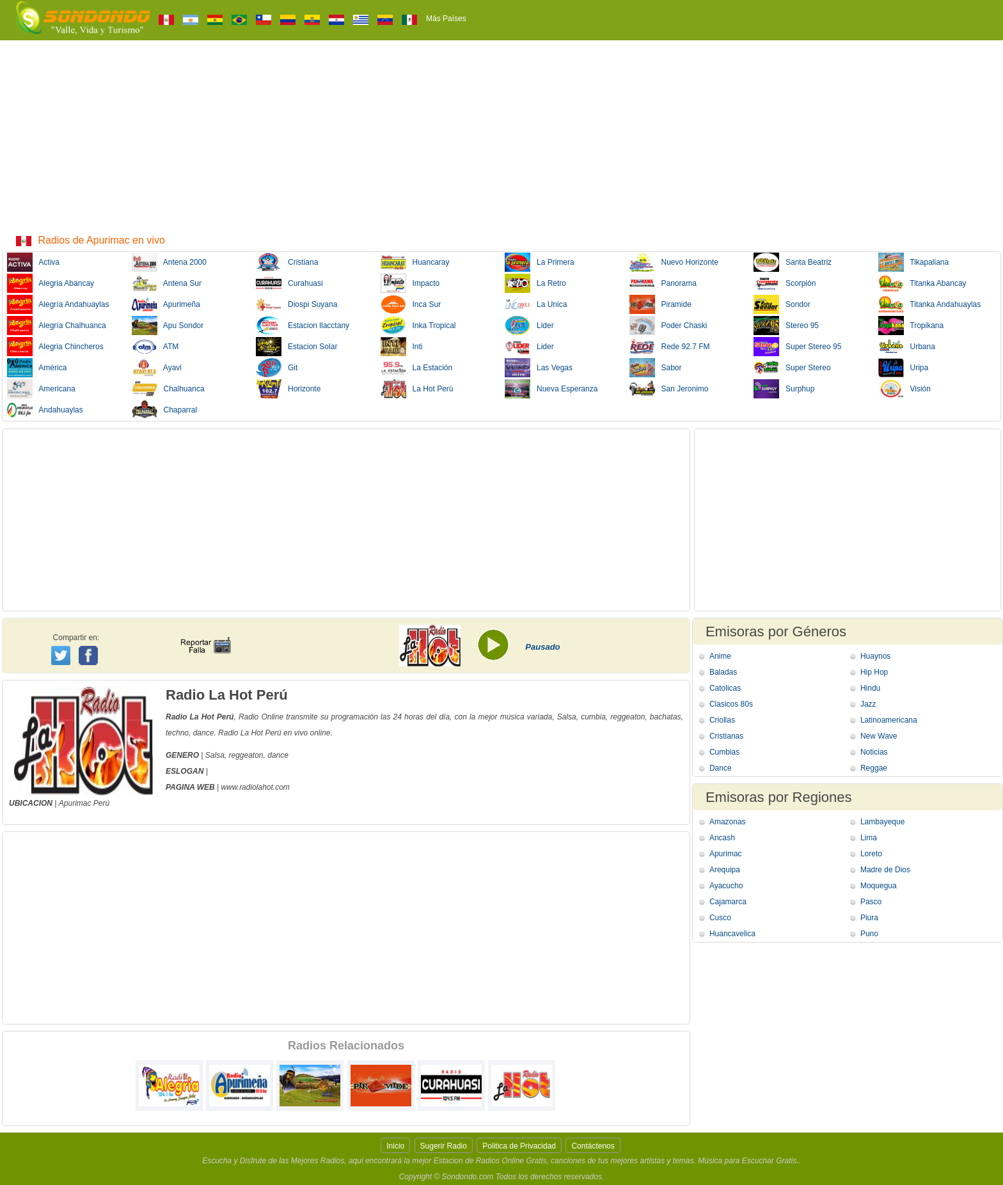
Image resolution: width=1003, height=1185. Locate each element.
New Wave (878, 736)
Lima (868, 837)
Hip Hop (874, 672)
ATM (155, 346)
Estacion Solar (296, 346)
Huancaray (415, 262)
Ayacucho (726, 885)
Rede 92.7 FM (669, 346)
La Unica (536, 304)
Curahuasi (289, 283)
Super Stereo (792, 367)
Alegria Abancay (50, 283)
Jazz (868, 704)
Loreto (871, 853)
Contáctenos (592, 1146)
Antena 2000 (169, 262)
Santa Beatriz (793, 262)
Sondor (782, 304)
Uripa (903, 367)
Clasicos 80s (731, 704)
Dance (720, 768)
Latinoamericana (888, 720)
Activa (33, 262)
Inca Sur (411, 304)
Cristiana (287, 262)
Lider (529, 325)
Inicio (395, 1146)
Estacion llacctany (302, 325)
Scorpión (785, 283)
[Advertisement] (501, 136)
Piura (869, 917)
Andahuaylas (45, 410)
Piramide (660, 304)
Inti (402, 346)
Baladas (723, 672)
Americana (41, 388)
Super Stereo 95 (797, 346)
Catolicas (725, 688)
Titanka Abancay (922, 283)
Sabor (655, 367)
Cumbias (724, 752)
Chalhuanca (168, 388)
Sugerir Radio (443, 1146)
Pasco (870, 901)
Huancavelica (732, 933)
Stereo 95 (786, 325)
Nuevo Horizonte (673, 262)
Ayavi (157, 367)
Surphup (784, 388)
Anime (720, 656)
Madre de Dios (885, 869)
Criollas (722, 720)
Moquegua (878, 885)
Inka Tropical (418, 325)
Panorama (663, 283)
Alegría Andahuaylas (58, 304)
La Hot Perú (417, 388)
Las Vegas (539, 367)
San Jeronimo (669, 388)
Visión (904, 388)
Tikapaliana (913, 262)
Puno (869, 933)
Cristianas (726, 736)
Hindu (870, 688)
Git (276, 367)
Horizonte (288, 388)
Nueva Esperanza (551, 388)
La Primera (539, 262)
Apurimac (75, 803)
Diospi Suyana (296, 304)
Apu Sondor (168, 325)
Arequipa (724, 869)
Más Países (446, 18)
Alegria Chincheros (55, 346)
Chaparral (165, 410)
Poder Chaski (668, 325)
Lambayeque (882, 821)
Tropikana (911, 325)
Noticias (874, 752)
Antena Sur (166, 283)
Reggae (873, 768)
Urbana (906, 346)
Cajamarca (727, 901)
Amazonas (727, 821)
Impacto (410, 283)
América (37, 367)
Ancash (722, 837)
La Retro (535, 283)
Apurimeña (166, 304)
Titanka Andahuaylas (929, 304)
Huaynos (875, 656)
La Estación (417, 367)
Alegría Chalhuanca (56, 325)
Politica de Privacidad (519, 1146)
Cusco (720, 917)
